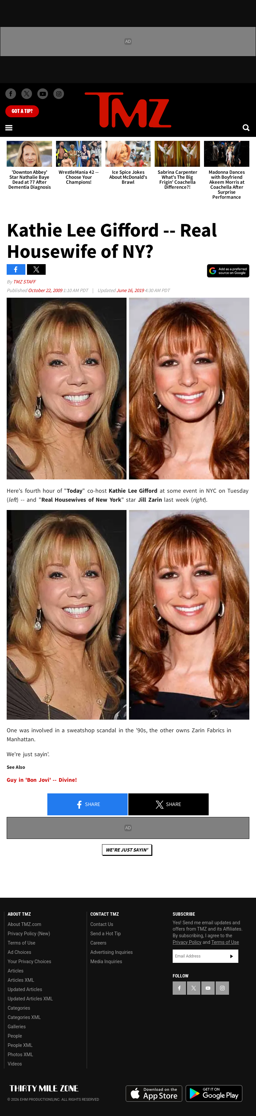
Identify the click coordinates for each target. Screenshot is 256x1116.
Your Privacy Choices (29, 961)
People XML (20, 1045)
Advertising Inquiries (111, 952)
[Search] (246, 127)
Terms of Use (21, 943)
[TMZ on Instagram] (58, 93)
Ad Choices (19, 952)
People (15, 1036)
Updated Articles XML (30, 998)
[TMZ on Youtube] (42, 93)
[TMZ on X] (26, 93)
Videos (15, 1063)
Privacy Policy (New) (29, 933)
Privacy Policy (187, 942)
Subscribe (231, 956)
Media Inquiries (106, 961)
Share (87, 805)
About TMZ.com (24, 924)
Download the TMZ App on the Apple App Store (154, 1093)
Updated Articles (25, 989)
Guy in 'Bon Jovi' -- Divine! (42, 779)
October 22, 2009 (45, 290)
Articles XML (21, 980)
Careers (98, 943)
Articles (16, 970)
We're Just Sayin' (127, 850)
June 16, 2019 (130, 290)
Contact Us (101, 924)
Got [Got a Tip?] (22, 111)
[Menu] (9, 127)
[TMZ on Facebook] (10, 93)
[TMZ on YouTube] (208, 988)
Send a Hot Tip (105, 933)
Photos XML (20, 1054)
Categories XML (24, 1017)
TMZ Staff (24, 281)
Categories (19, 1008)
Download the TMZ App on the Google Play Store (214, 1093)
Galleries (17, 1026)
